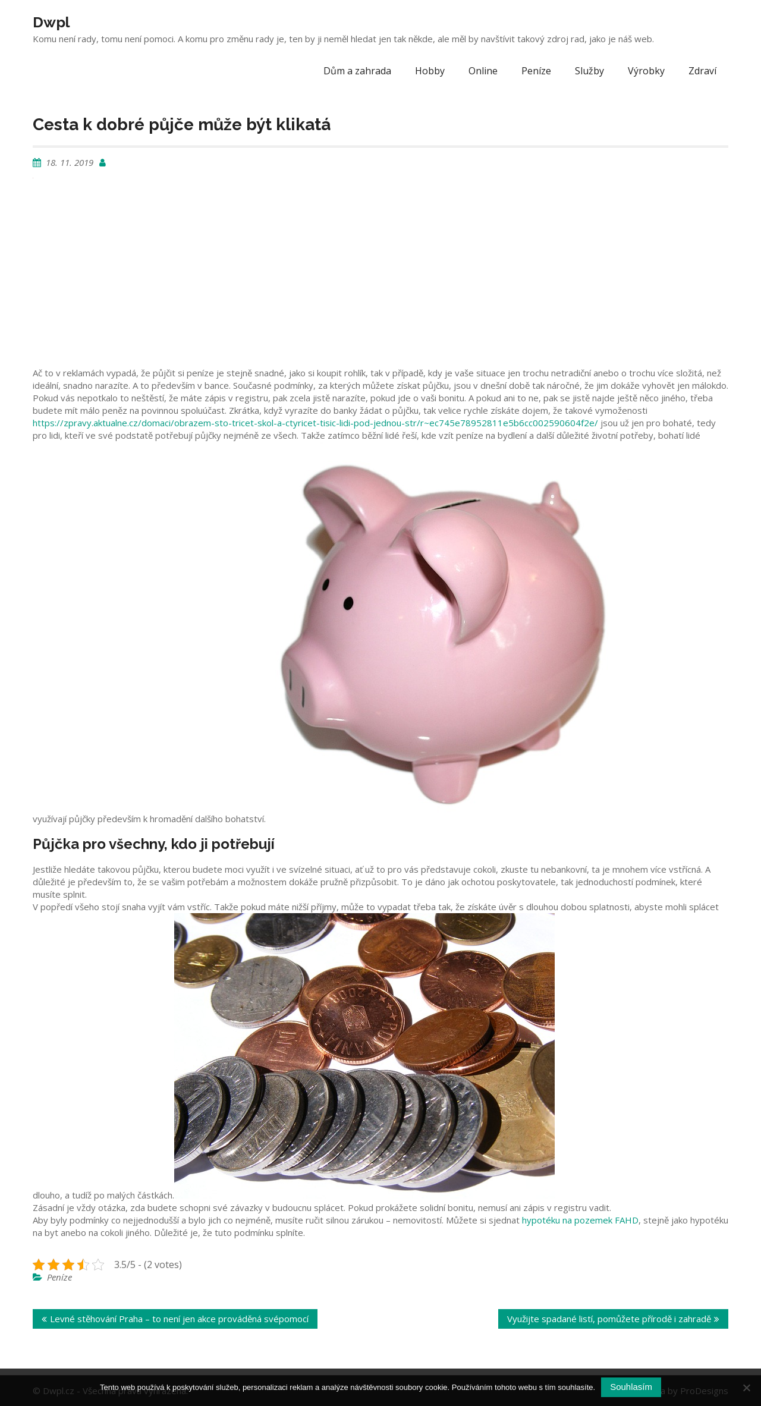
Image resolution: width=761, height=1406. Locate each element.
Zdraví (702, 70)
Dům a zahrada (357, 70)
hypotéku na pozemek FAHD (580, 1220)
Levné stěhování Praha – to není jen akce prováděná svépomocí (179, 1319)
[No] (746, 1388)
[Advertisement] (380, 274)
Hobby (430, 70)
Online (483, 70)
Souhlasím (631, 1387)
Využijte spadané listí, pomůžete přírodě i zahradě (609, 1319)
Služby (589, 70)
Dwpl (51, 22)
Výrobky (646, 70)
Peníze (536, 70)
